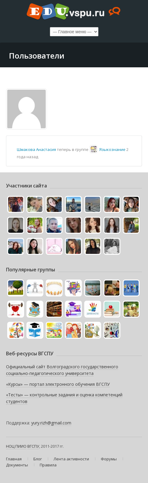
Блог (37, 459)
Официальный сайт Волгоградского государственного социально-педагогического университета (62, 370)
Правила (48, 465)
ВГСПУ (33, 446)
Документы (17, 465)
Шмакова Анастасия (36, 149)
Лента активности (71, 459)
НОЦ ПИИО (16, 446)
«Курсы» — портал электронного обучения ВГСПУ (58, 384)
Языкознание (112, 149)
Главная (14, 459)
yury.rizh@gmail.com (51, 423)
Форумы (109, 459)
